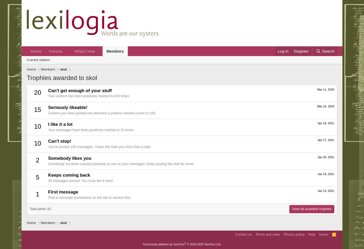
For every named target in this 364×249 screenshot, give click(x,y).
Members (115, 51)
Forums (56, 51)
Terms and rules (268, 234)
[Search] (325, 51)
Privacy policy (294, 234)
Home (36, 51)
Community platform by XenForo (182, 244)
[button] (66, 51)
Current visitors (38, 60)
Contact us (243, 234)
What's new (84, 51)
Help (312, 234)
